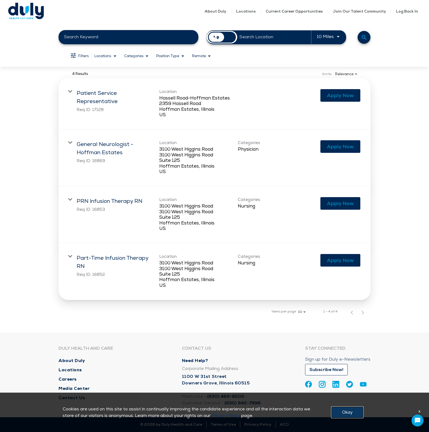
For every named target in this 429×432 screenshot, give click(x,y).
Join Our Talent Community (359, 11)
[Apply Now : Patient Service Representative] (340, 95)
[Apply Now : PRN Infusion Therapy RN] (340, 203)
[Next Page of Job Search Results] (362, 311)
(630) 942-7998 (242, 403)
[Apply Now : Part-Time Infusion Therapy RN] (340, 260)
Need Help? (195, 360)
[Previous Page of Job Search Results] (351, 311)
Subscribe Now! (326, 369)
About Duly (215, 11)
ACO (284, 424)
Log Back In (407, 11)
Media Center (74, 388)
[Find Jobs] (364, 37)
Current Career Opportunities (294, 11)
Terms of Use (223, 424)
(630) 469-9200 (225, 396)
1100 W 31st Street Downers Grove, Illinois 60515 (216, 380)
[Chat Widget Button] (417, 421)
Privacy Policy (257, 424)
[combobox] (128, 37)
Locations (246, 11)
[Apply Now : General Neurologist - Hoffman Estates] (340, 146)
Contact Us (72, 398)
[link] (214, 104)
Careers (68, 379)
